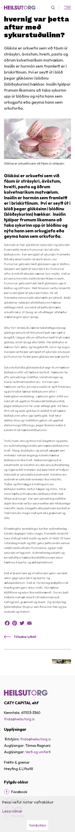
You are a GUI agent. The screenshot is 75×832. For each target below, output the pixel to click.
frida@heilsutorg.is (19, 719)
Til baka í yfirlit (25, 637)
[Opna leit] (54, 8)
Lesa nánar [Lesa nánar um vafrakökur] (12, 811)
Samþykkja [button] (37, 825)
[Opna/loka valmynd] (67, 7)
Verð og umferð (38, 752)
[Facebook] (6, 791)
